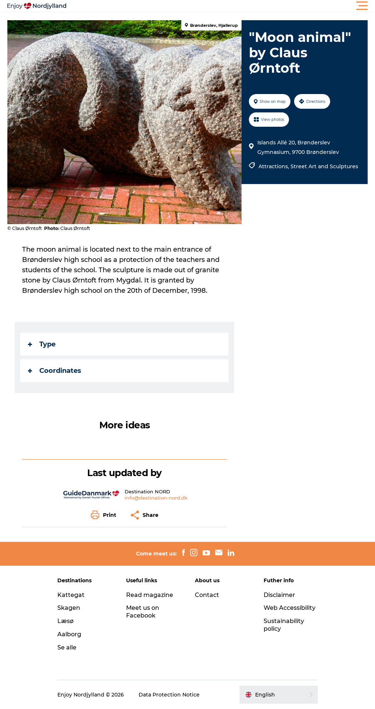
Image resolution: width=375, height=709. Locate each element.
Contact (207, 594)
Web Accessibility (289, 607)
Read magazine (149, 594)
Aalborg (69, 634)
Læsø (65, 621)
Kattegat (71, 594)
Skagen (68, 607)
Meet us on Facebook (142, 611)
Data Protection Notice (169, 694)
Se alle (66, 647)
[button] (221, 5)
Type (42, 344)
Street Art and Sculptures (324, 166)
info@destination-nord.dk (156, 498)
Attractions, (274, 166)
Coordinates (54, 371)
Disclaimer (279, 594)
